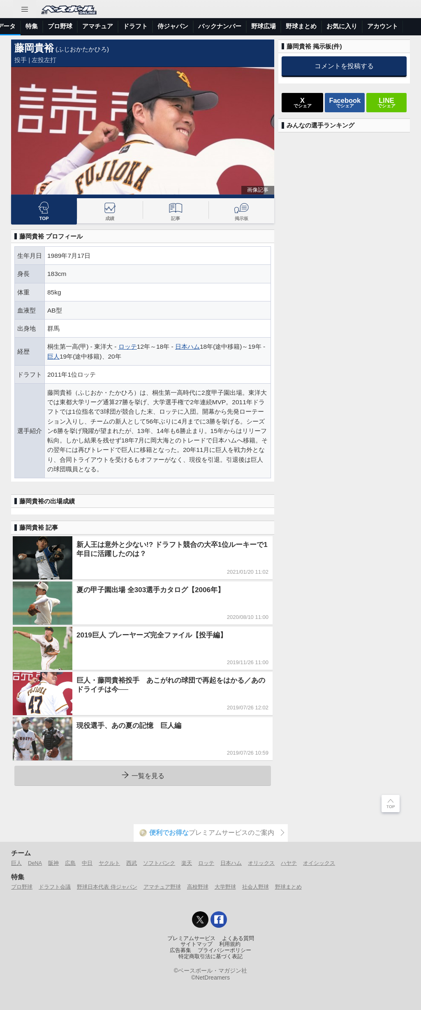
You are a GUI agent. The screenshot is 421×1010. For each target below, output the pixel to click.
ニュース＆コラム (58, 26)
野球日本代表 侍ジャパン (107, 887)
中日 (87, 863)
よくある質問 (238, 938)
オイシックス (319, 863)
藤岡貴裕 (34, 47)
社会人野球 (255, 887)
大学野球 (225, 887)
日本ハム (187, 346)
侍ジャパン (315, 26)
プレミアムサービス (191, 938)
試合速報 (105, 26)
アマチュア (239, 26)
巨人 (53, 356)
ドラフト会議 (55, 887)
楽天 (186, 863)
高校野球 (197, 887)
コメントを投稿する (344, 65)
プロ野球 (202, 26)
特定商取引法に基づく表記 (210, 956)
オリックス (261, 863)
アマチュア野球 (162, 887)
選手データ (142, 26)
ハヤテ (289, 863)
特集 (174, 26)
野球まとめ (288, 887)
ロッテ (127, 346)
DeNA (35, 863)
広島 (70, 863)
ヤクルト (109, 863)
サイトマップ (196, 944)
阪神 (53, 863)
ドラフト (277, 26)
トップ (14, 26)
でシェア (303, 102)
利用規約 (230, 944)
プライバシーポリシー (224, 950)
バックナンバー (362, 26)
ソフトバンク (159, 863)
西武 (131, 863)
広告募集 (180, 950)
